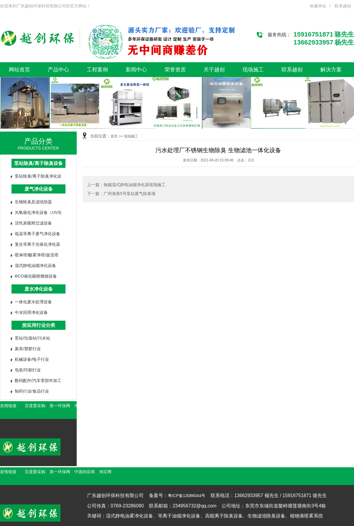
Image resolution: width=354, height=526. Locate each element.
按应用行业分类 (38, 325)
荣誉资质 (175, 70)
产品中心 (58, 70)
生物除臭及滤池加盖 (33, 201)
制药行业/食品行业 (32, 391)
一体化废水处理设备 (33, 301)
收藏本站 (318, 6)
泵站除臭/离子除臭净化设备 (38, 177)
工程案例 (97, 70)
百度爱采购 (35, 405)
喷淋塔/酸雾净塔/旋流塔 (36, 255)
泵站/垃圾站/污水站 (32, 338)
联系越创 (343, 6)
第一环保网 (60, 405)
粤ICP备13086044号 (187, 495)
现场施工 (253, 70)
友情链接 (8, 405)
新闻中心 (136, 70)
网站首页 (19, 70)
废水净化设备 (38, 288)
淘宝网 (105, 471)
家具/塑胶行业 (28, 348)
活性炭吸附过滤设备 (33, 223)
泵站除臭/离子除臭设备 (38, 163)
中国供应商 (84, 471)
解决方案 (331, 70)
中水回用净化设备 (31, 312)
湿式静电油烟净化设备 (35, 265)
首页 (114, 136)
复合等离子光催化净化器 (37, 244)
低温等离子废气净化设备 (37, 233)
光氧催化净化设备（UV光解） (38, 214)
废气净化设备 (38, 188)
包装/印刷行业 (28, 370)
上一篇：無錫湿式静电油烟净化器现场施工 (126, 184)
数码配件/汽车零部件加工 (38, 380)
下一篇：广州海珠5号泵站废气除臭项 (121, 193)
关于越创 (214, 70)
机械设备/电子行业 (32, 359)
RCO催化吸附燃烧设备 (36, 276)
